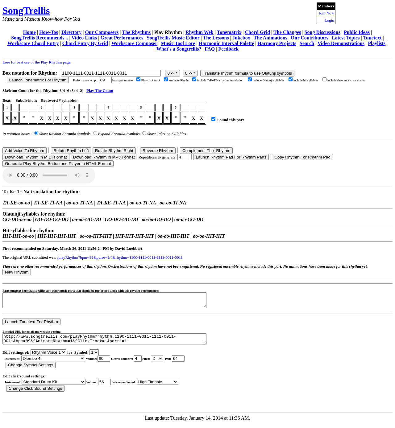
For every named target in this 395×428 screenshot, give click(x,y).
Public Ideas (357, 32)
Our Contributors (309, 37)
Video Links (84, 37)
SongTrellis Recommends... (39, 37)
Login (329, 20)
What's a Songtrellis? (179, 48)
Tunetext (372, 37)
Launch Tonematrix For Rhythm (38, 80)
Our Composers (102, 32)
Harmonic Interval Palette (226, 43)
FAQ (210, 48)
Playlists (376, 43)
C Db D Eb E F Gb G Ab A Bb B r (157, 363)
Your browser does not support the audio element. (48, 175)
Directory (71, 32)
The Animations (270, 37)
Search (307, 43)
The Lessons (216, 37)
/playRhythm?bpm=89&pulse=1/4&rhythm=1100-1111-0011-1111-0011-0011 (120, 257)
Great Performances (122, 37)
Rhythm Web (199, 32)
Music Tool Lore (178, 43)
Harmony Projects (276, 43)
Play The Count (99, 90)
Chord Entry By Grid (85, 43)
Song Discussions (322, 32)
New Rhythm (16, 272)
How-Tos (48, 32)
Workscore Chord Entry (33, 43)
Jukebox (241, 37)
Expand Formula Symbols (119, 133)
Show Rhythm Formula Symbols (64, 133)
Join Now (326, 13)
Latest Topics (346, 37)
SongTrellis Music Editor (173, 37)
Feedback (228, 48)
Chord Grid (257, 32)
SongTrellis (26, 10)
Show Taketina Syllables (166, 133)
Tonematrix (229, 32)
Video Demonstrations (341, 43)
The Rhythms (136, 32)
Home (29, 32)
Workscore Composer (134, 43)
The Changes (287, 32)
